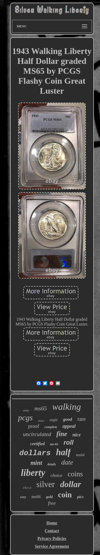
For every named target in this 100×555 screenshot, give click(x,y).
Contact (52, 530)
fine (62, 433)
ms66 (36, 496)
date (67, 462)
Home (51, 523)
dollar (70, 484)
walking (66, 407)
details (51, 464)
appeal (68, 426)
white (26, 410)
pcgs (25, 417)
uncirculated (37, 434)
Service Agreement (52, 546)
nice (77, 434)
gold (49, 497)
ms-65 (54, 444)
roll (68, 442)
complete (51, 427)
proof (33, 426)
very (23, 497)
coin (65, 494)
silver (46, 484)
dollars (35, 453)
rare (81, 419)
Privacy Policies (52, 538)
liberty (33, 473)
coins (75, 474)
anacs (41, 420)
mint (36, 462)
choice (56, 475)
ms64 (80, 455)
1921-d (27, 487)
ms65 (40, 408)
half (63, 452)
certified (37, 443)
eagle (54, 420)
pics (80, 497)
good (67, 419)
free (52, 503)
